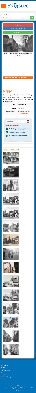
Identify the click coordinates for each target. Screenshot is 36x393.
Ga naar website (23, 113)
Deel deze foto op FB (18, 29)
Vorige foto (18, 25)
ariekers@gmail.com (13, 388)
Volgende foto (18, 32)
